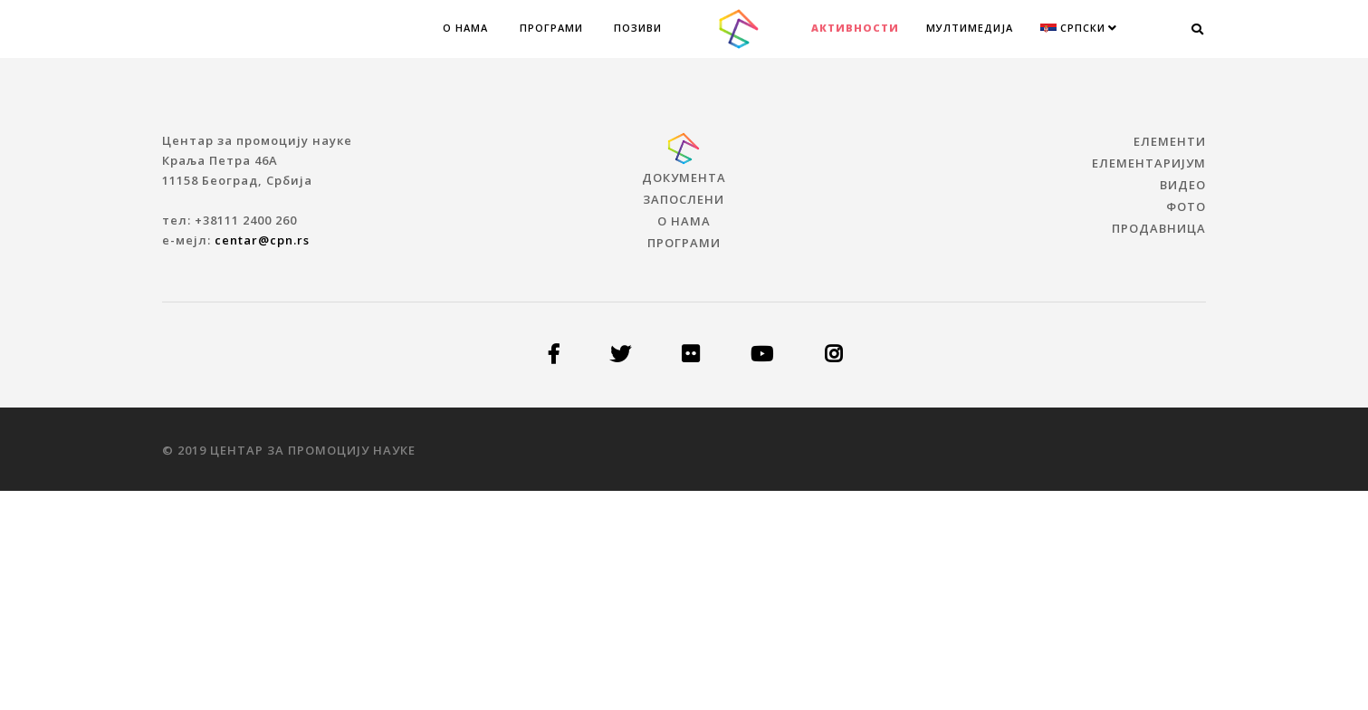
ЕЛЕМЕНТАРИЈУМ (1149, 163)
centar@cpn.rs (262, 240)
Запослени (683, 199)
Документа (684, 177)
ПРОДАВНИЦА (1159, 228)
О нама (465, 27)
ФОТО (1186, 206)
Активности (855, 27)
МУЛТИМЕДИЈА (969, 27)
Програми (551, 27)
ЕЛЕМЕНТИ (1170, 141)
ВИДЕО (1183, 185)
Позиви (638, 27)
